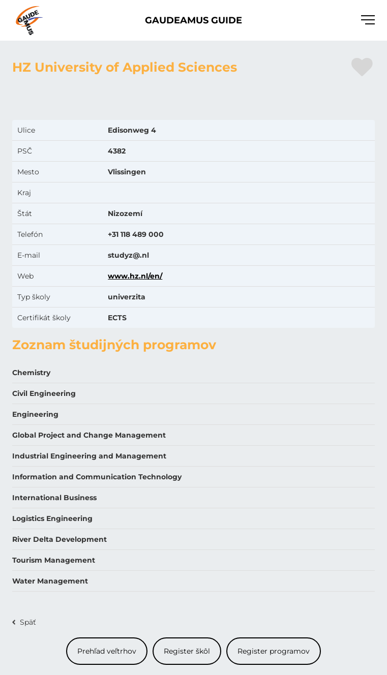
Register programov (273, 651)
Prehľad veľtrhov (106, 651)
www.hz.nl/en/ (135, 276)
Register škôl (187, 651)
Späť (28, 622)
